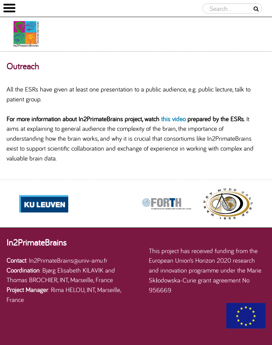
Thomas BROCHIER (31, 280)
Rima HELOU (67, 290)
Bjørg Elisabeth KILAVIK (72, 270)
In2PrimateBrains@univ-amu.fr (68, 260)
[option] (166, 204)
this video (173, 119)
